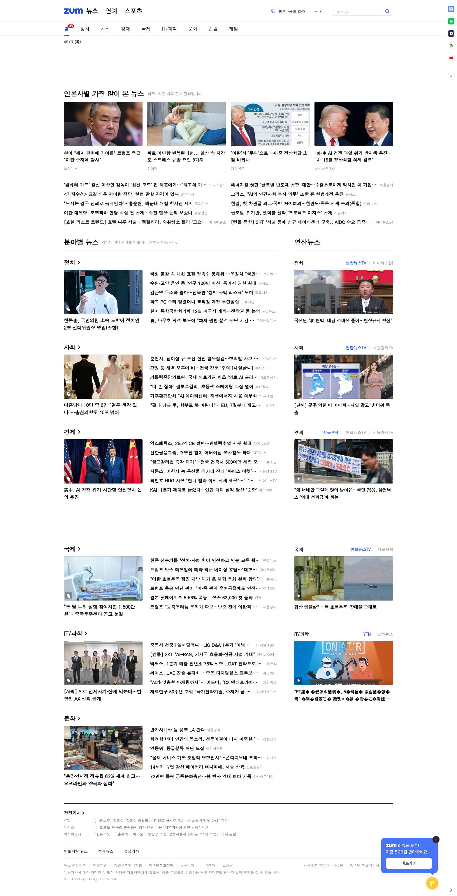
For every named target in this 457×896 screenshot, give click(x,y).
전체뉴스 (105, 851)
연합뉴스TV (356, 263)
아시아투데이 (324, 168)
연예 (111, 11)
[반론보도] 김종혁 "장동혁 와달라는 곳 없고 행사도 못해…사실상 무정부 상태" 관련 (161, 820)
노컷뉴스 (71, 168)
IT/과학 (169, 28)
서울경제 (331, 432)
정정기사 (72, 813)
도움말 (227, 865)
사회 (105, 28)
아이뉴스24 (383, 263)
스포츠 (133, 11)
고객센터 (208, 865)
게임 (233, 28)
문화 (192, 28)
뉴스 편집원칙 (75, 865)
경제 (125, 28)
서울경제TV (383, 347)
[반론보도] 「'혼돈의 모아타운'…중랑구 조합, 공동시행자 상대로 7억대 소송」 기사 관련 (165, 833)
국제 (146, 28)
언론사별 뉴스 (76, 851)
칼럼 (213, 28)
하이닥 (152, 168)
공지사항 (187, 865)
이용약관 (100, 865)
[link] (451, 9)
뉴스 (92, 11)
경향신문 (238, 168)
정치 (84, 28)
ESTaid (72, 879)
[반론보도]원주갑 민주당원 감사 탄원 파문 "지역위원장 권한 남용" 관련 (151, 827)
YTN (366, 634)
